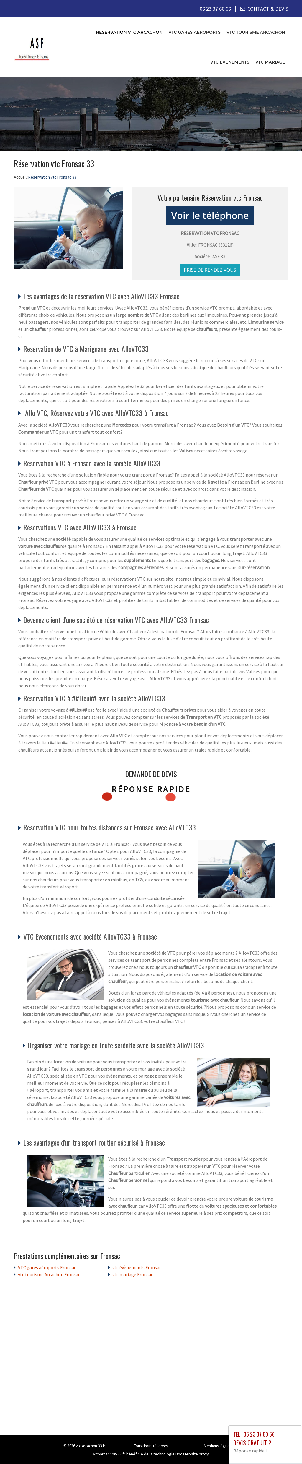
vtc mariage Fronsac (132, 1274)
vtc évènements (230, 62)
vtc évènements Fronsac (136, 1267)
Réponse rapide (151, 789)
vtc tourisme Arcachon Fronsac (49, 1274)
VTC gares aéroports (194, 32)
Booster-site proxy (192, 1454)
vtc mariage (270, 62)
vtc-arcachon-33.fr (90, 1445)
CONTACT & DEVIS (267, 8)
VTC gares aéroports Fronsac (47, 1267)
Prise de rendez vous (210, 270)
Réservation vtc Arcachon (129, 32)
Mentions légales (218, 1445)
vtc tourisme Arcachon (255, 32)
